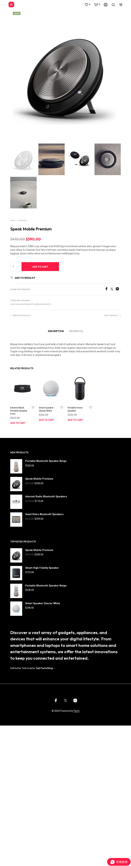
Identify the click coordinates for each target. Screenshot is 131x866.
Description (56, 331)
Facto (76, 711)
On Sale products (25, 304)
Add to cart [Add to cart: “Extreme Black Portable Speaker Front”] (17, 423)
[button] (87, 4)
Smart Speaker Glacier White (46, 408)
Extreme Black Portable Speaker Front (18, 410)
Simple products (43, 304)
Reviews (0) (76, 331)
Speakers (22, 220)
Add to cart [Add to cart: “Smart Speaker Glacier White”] (47, 418)
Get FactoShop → (46, 668)
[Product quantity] (14, 266)
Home (12, 220)
